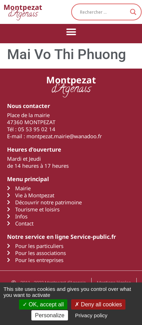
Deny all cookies (98, 304)
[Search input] (103, 12)
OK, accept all (43, 304)
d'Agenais (23, 11)
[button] (71, 32)
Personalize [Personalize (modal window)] (49, 315)
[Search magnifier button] (133, 12)
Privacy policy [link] (91, 315)
